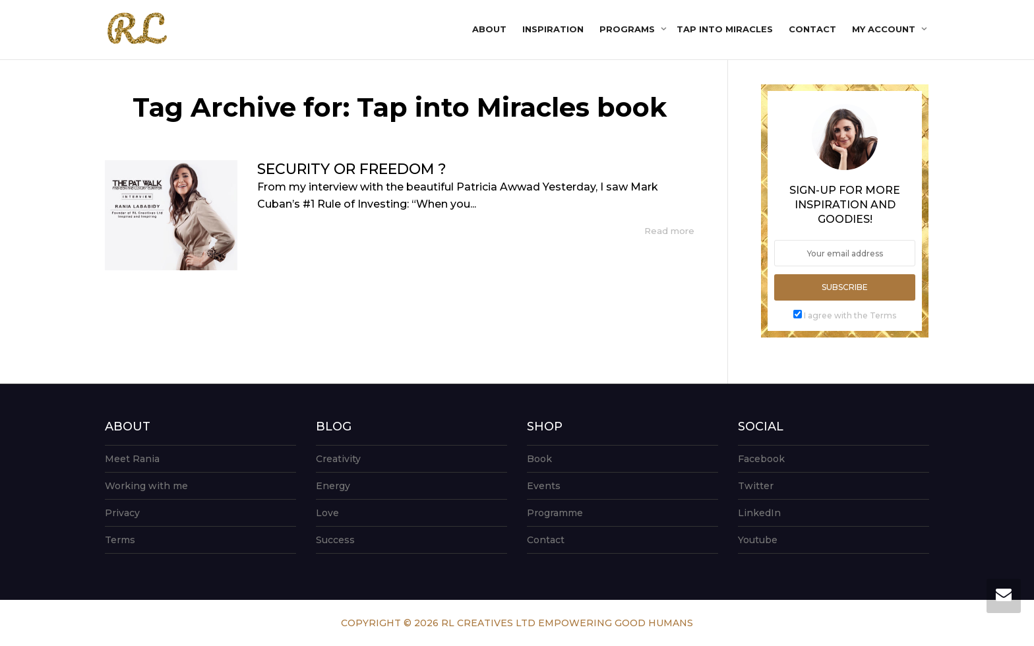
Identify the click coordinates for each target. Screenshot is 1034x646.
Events (544, 486)
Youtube (757, 540)
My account (885, 29)
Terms (120, 540)
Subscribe (845, 287)
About (489, 29)
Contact (812, 29)
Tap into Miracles (725, 29)
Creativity (338, 459)
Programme (555, 513)
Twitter (756, 486)
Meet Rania (132, 459)
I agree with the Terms (850, 315)
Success (335, 540)
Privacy (122, 513)
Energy (333, 486)
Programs (628, 29)
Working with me (146, 486)
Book (539, 459)
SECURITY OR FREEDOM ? (351, 169)
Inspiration (553, 29)
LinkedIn (759, 513)
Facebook (761, 459)
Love (327, 513)
